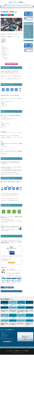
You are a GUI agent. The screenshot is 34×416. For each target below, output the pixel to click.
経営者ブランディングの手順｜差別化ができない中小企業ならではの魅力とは (29, 311)
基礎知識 (5, 4)
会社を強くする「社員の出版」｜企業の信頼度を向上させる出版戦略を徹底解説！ (4, 324)
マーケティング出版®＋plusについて (10, 350)
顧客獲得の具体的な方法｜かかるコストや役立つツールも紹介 (19, 282)
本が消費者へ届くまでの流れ (4, 48)
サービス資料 (24, 4)
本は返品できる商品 (3, 47)
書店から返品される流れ (4, 55)
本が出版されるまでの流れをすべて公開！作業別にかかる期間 (9, 227)
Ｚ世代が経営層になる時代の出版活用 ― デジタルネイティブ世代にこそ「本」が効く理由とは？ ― (13, 311)
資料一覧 (25, 37)
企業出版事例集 (26, 28)
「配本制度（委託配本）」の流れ (5, 53)
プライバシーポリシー (21, 350)
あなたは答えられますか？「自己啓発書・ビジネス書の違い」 (21, 323)
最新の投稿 (5, 58)
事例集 (17, 4)
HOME (1, 8)
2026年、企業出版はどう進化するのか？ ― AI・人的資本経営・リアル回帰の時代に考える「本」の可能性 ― (21, 311)
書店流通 (11, 13)
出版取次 (2, 50)
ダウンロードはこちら (11, 262)
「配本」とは (3, 52)
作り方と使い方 (8, 4)
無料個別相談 (27, 4)
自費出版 (15, 13)
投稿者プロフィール (5, 57)
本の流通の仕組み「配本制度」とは (10, 8)
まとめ (2, 56)
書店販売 (13, 13)
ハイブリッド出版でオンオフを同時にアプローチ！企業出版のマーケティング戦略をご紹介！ (12, 324)
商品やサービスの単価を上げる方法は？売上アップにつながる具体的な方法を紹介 (14, 282)
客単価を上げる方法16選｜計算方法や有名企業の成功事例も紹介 (9, 282)
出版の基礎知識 (4, 8)
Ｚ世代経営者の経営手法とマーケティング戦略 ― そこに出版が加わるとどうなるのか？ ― (4, 311)
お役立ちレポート (20, 4)
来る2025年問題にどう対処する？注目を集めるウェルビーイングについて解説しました (29, 324)
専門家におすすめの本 (27, 32)
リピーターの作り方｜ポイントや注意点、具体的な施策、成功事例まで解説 (4, 282)
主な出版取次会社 (4, 51)
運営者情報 (17, 350)
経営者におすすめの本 (13, 4)
